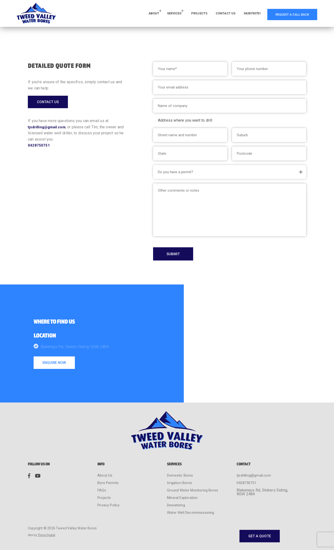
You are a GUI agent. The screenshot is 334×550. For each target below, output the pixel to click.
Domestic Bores (181, 463)
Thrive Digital (49, 524)
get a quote (258, 521)
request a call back (290, 14)
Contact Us (215, 14)
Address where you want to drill (185, 120)
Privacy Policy (109, 493)
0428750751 (246, 14)
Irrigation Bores (180, 471)
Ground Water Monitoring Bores (194, 478)
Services (158, 14)
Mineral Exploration (183, 486)
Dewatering (177, 493)
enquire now (55, 364)
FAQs (102, 478)
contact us (49, 102)
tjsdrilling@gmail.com (48, 128)
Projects (186, 14)
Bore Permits (108, 471)
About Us (105, 463)
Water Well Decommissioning (192, 501)
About (135, 14)
